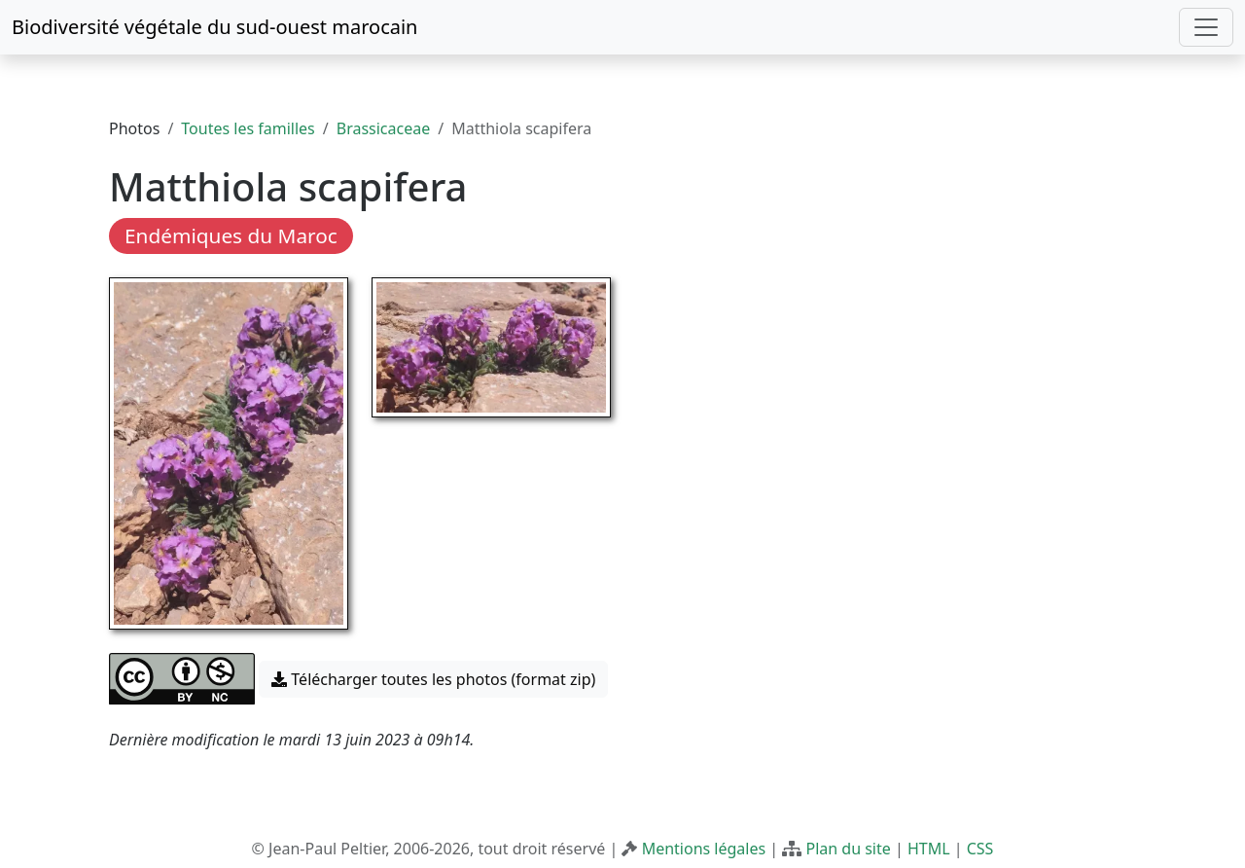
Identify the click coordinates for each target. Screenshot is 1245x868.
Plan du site (847, 848)
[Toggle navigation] (1206, 27)
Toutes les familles (247, 128)
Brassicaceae (383, 128)
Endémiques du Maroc (231, 235)
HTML (928, 848)
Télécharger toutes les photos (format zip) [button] (433, 679)
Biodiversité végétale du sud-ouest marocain (214, 27)
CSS (980, 848)
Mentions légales (704, 848)
